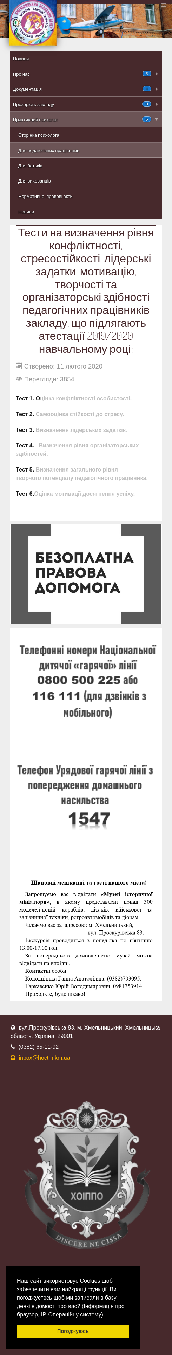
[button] (106, 1315)
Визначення (52, 470)
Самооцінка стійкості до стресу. (79, 414)
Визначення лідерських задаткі (79, 430)
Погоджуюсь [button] (73, 1331)
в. (125, 430)
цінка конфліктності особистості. (86, 398)
